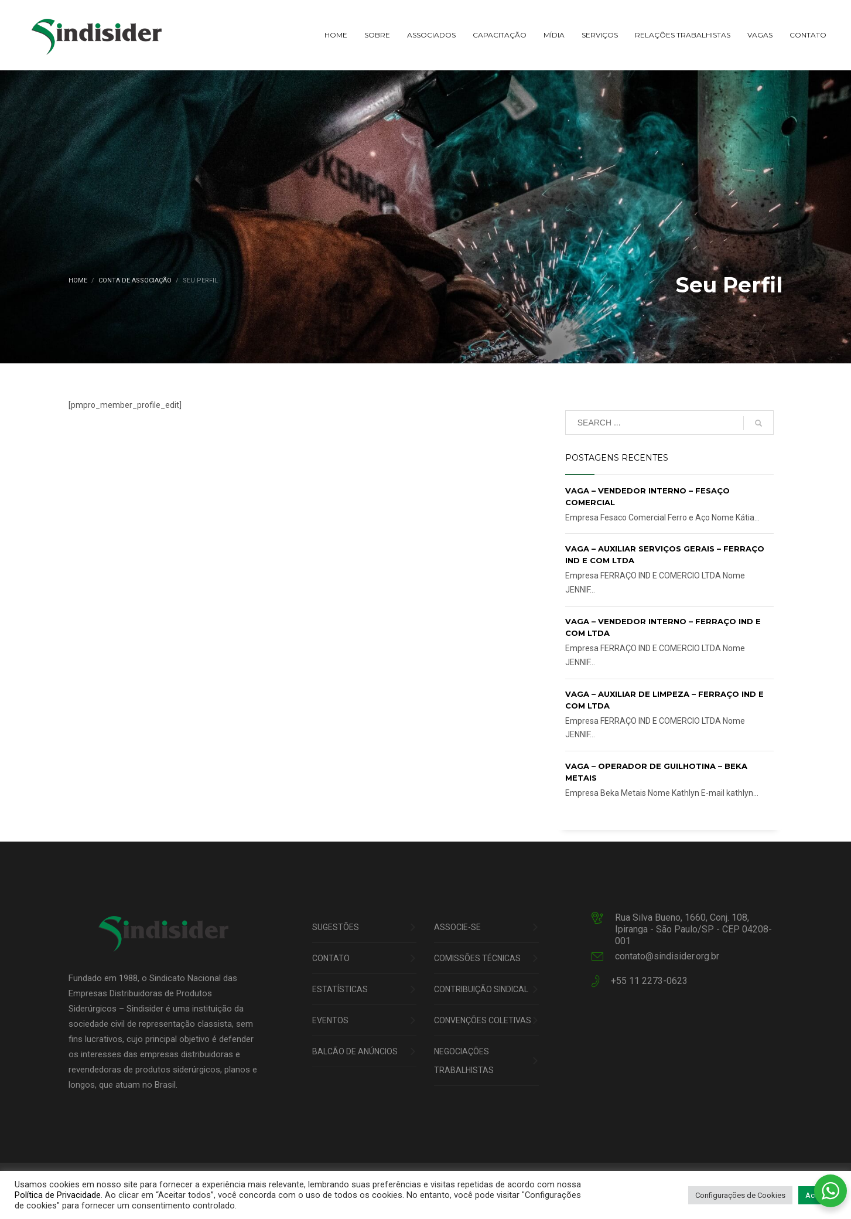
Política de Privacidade (58, 1195)
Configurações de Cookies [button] (740, 1195)
